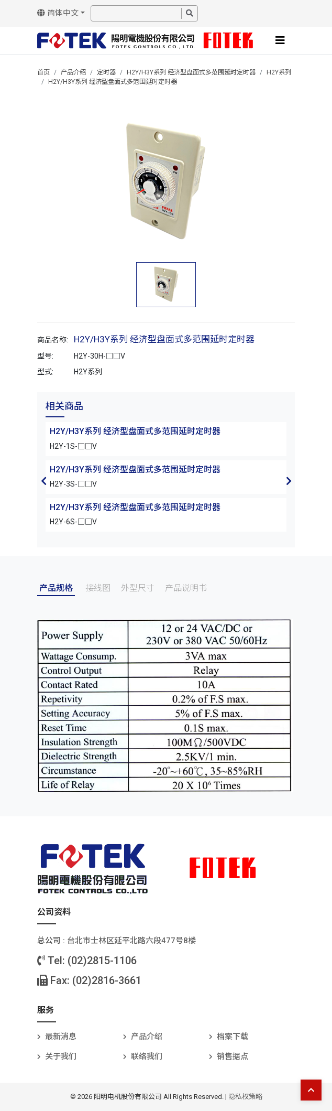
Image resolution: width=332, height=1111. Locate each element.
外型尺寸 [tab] (137, 588)
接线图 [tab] (97, 588)
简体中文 (58, 13)
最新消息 (60, 1036)
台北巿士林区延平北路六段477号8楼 (131, 940)
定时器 (106, 72)
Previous (43, 480)
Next (288, 480)
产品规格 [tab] (56, 588)
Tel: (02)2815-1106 (87, 960)
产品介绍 (73, 72)
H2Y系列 (279, 72)
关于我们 (60, 1056)
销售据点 (232, 1056)
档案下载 (232, 1036)
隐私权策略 (245, 1097)
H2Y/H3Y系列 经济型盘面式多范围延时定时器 (191, 72)
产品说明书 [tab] (186, 588)
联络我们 (146, 1056)
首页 (43, 72)
